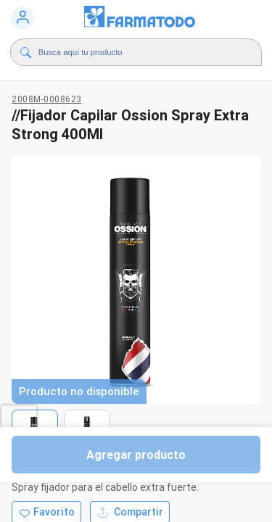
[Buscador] (139, 52)
